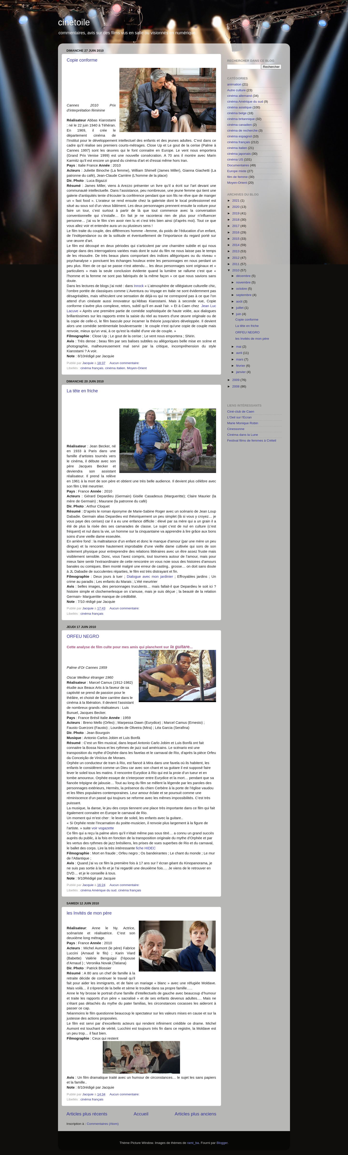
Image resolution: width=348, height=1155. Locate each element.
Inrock (139, 286)
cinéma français (91, 368)
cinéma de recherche (242, 130)
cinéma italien (115, 368)
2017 (236, 226)
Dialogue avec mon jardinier (150, 576)
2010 (236, 270)
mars (240, 359)
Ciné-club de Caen (240, 411)
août (239, 301)
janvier (241, 372)
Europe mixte (236, 171)
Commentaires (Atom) (103, 1124)
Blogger (222, 1143)
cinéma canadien (239, 125)
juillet (240, 308)
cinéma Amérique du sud (98, 890)
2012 (236, 258)
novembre (244, 282)
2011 (236, 264)
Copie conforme (82, 60)
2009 (236, 380)
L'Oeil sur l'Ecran (239, 417)
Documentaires (238, 165)
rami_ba (193, 1143)
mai (239, 346)
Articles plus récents (86, 1113)
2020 (236, 207)
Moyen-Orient (137, 368)
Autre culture (236, 90)
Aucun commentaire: (124, 363)
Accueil (141, 1113)
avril (239, 353)
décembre (244, 276)
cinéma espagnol (239, 136)
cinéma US (235, 159)
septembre (244, 295)
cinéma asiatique (239, 107)
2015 (236, 238)
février (241, 365)
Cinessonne (235, 429)
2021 (236, 200)
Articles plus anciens (195, 1113)
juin (239, 314)
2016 (236, 232)
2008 (236, 386)
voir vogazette (102, 828)
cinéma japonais (239, 153)
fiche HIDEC (146, 848)
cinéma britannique (241, 119)
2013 (236, 251)
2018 (236, 219)
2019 (236, 213)
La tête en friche (82, 390)
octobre (242, 288)
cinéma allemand (239, 96)
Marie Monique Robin (242, 423)
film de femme (237, 177)
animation (234, 84)
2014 (236, 245)
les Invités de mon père (89, 913)
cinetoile (74, 22)
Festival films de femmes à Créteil (251, 440)
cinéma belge (236, 113)
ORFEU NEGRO (83, 636)
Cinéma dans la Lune (242, 435)
